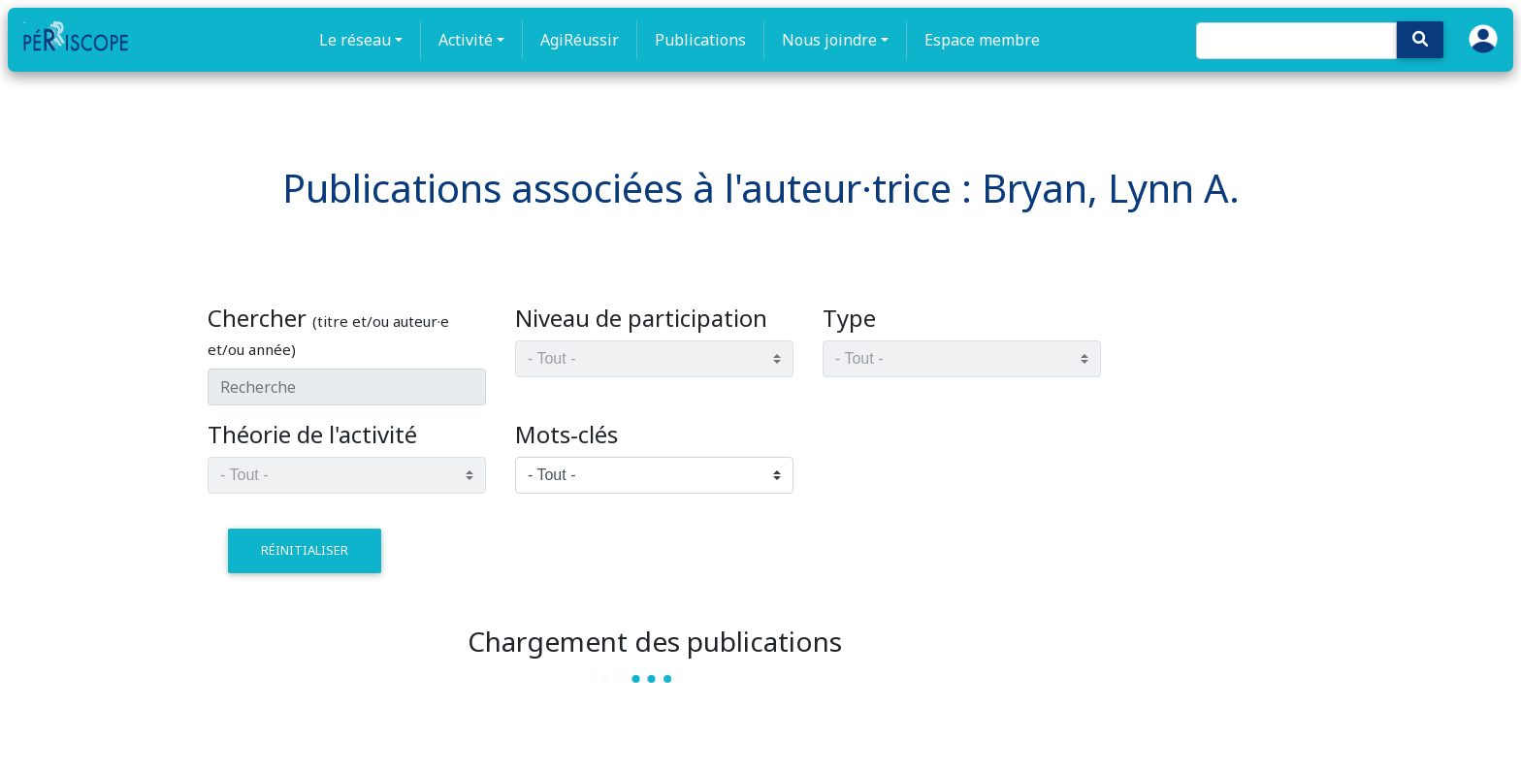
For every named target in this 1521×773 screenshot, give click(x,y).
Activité (465, 39)
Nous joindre (829, 39)
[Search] (1296, 40)
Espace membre (982, 39)
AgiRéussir (579, 39)
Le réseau (355, 39)
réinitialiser (304, 550)
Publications (700, 39)
